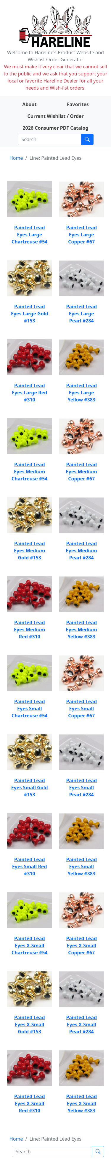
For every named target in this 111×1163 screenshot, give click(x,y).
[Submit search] (87, 139)
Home (16, 158)
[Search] (49, 139)
